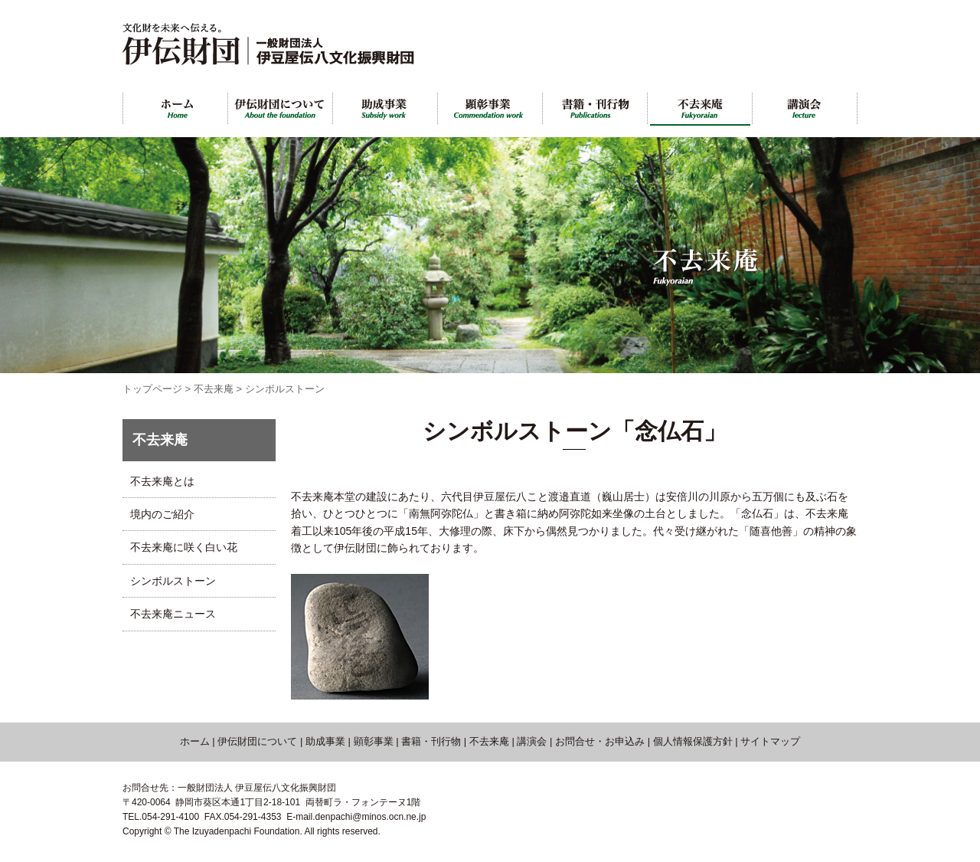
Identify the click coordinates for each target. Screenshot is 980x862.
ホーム (195, 741)
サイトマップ (770, 741)
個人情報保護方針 (693, 741)
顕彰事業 (374, 741)
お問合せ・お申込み (600, 741)
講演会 (532, 741)
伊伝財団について (257, 741)
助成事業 (325, 741)
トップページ (152, 389)
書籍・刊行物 (431, 741)
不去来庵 (214, 389)
